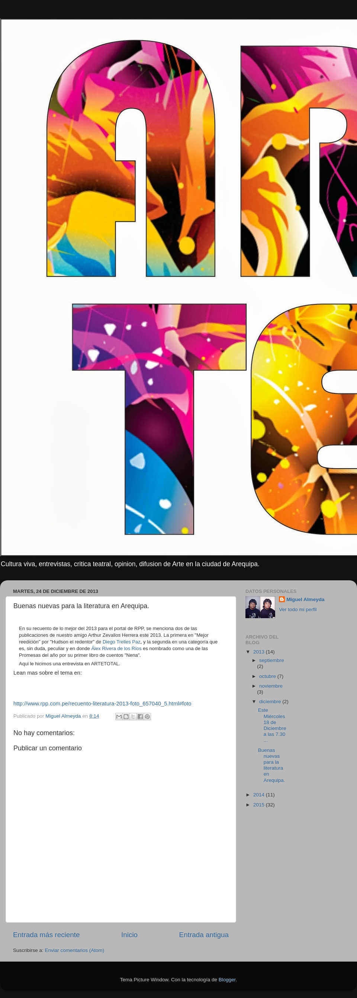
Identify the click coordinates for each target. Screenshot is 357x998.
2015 (259, 805)
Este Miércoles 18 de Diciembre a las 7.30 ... (272, 725)
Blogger (227, 979)
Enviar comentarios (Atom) (74, 950)
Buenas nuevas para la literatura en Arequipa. (271, 765)
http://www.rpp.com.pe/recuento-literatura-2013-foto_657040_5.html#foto (102, 704)
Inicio (129, 935)
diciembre (270, 701)
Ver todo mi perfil (297, 609)
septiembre (271, 660)
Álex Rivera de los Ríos (116, 648)
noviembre (271, 686)
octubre (268, 676)
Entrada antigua (204, 935)
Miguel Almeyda (305, 599)
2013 (259, 652)
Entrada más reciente (46, 935)
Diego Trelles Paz (122, 642)
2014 (259, 795)
